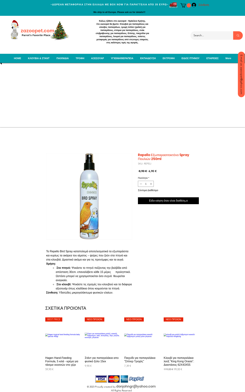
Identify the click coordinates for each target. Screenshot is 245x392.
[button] (185, 5)
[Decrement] (140, 184)
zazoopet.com (37, 30)
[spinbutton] (146, 184)
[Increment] (151, 184)
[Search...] (210, 35)
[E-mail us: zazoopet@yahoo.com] (241, 74)
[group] (122, 344)
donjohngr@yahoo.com (136, 386)
